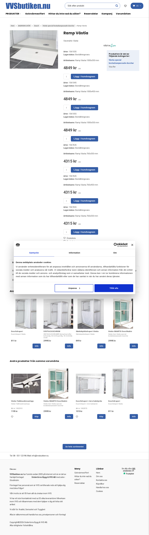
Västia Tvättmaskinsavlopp (22, 401)
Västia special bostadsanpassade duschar (58, 26)
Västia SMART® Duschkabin (120, 331)
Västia (75, 41)
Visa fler (112, 67)
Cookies (99, 491)
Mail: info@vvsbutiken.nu (38, 456)
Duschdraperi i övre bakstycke (89, 401)
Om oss (99, 476)
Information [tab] (74, 253)
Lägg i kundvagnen (84, 76)
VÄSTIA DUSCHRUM (51, 331)
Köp (36, 416)
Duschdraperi (17, 331)
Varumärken (123, 13)
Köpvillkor (100, 484)
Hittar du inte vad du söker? (64, 13)
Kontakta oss (101, 480)
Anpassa (74, 288)
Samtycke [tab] (34, 253)
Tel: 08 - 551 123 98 (18, 456)
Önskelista (69, 238)
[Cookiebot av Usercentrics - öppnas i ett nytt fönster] (116, 245)
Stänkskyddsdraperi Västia (87, 331)
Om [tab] (115, 253)
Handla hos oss (102, 487)
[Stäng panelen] (132, 245)
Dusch (36, 26)
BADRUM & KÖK (24, 26)
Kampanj (107, 13)
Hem (12, 26)
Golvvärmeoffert (35, 13)
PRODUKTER (12, 13)
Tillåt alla (113, 288)
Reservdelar (91, 13)
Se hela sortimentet (74, 447)
